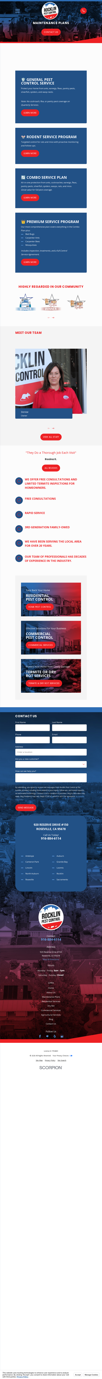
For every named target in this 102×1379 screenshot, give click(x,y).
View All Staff (51, 437)
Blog (51, 1019)
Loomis (60, 867)
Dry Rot (51, 1005)
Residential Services (51, 1001)
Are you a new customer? (27, 759)
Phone (18, 734)
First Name (20, 722)
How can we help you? (25, 771)
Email (55, 734)
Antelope (29, 855)
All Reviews (51, 468)
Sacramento (62, 879)
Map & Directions (51, 959)
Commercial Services (51, 1010)
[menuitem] (39, 1060)
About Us (51, 992)
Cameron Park (32, 861)
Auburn (60, 855)
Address (19, 747)
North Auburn (32, 873)
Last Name (57, 722)
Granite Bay (62, 861)
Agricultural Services (51, 1014)
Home (51, 988)
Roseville (29, 879)
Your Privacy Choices (62, 1055)
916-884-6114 (51, 838)
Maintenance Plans (51, 996)
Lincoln (28, 867)
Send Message (26, 807)
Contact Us (51, 32)
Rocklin (60, 873)
